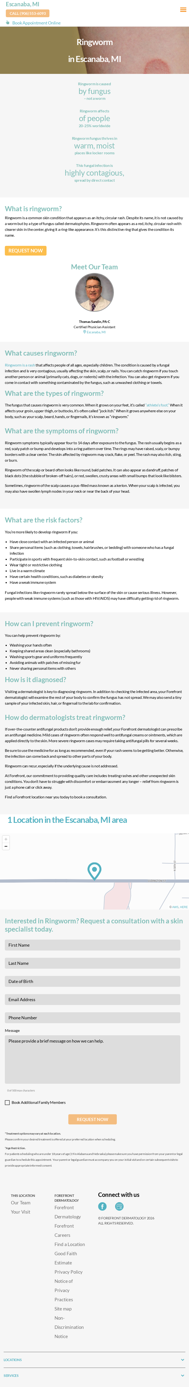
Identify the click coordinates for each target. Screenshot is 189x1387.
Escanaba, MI (22, 4)
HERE (184, 907)
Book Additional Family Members (39, 1102)
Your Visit (20, 1212)
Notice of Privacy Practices (64, 1290)
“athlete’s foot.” (157, 405)
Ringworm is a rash (20, 365)
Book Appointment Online (36, 22)
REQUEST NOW (25, 250)
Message (12, 1030)
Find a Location (70, 1244)
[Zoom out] (5, 846)
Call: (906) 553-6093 (28, 13)
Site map (63, 1308)
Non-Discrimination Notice (69, 1327)
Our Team (21, 1202)
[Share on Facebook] (103, 1208)
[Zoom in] (5, 839)
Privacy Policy (69, 1272)
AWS (175, 907)
